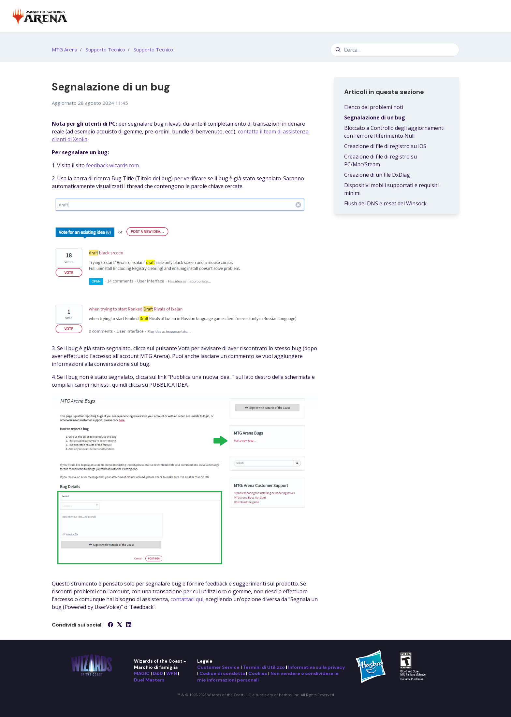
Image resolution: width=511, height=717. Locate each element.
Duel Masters (149, 680)
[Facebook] (110, 625)
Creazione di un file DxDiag (377, 174)
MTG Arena (64, 49)
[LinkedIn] (128, 625)
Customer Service (218, 667)
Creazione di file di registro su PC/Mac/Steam (380, 160)
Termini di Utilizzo (264, 667)
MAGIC (142, 673)
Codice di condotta (222, 673)
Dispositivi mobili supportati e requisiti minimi (391, 189)
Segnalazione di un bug (374, 117)
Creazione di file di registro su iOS (385, 146)
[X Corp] (119, 625)
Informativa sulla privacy (316, 667)
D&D (158, 673)
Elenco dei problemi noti (373, 107)
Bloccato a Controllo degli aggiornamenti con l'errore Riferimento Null (394, 131)
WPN (171, 673)
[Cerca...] (394, 50)
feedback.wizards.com (112, 165)
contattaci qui (186, 599)
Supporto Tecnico (105, 49)
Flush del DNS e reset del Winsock (385, 203)
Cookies (257, 673)
